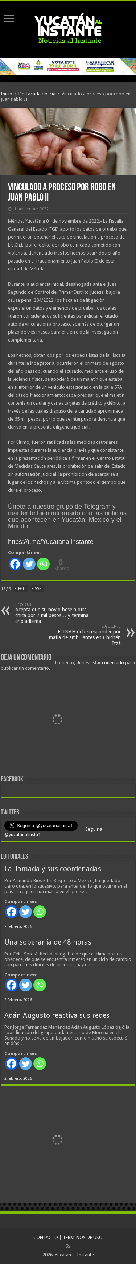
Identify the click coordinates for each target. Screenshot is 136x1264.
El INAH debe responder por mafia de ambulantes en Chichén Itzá (83, 635)
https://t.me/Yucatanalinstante (51, 541)
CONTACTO (45, 1237)
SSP (38, 588)
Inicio (6, 93)
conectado (113, 662)
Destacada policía (36, 93)
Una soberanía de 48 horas (47, 942)
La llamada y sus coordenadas (52, 869)
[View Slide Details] (57, 721)
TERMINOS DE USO (83, 1237)
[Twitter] (29, 564)
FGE (21, 588)
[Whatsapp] (43, 564)
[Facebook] (15, 564)
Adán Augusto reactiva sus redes (57, 1015)
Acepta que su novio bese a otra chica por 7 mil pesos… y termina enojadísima (52, 613)
